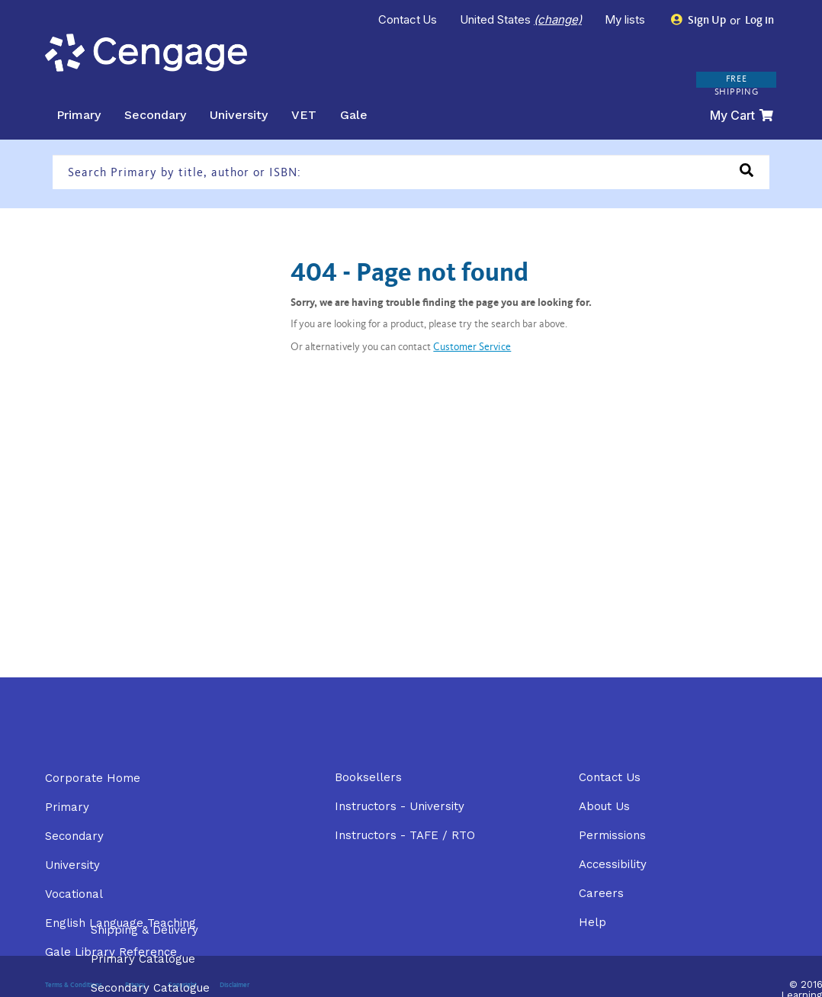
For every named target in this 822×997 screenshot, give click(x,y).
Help (592, 922)
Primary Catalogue (143, 959)
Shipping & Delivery (144, 930)
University (239, 115)
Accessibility (613, 864)
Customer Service (472, 348)
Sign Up (699, 20)
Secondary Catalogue (150, 988)
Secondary (155, 115)
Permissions (612, 835)
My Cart (741, 115)
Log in (758, 21)
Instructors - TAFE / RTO (405, 835)
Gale (354, 115)
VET (303, 115)
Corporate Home (92, 778)
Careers (601, 893)
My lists (626, 19)
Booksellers (368, 777)
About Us (604, 806)
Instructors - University (399, 806)
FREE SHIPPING (736, 86)
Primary (78, 115)
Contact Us (408, 19)
